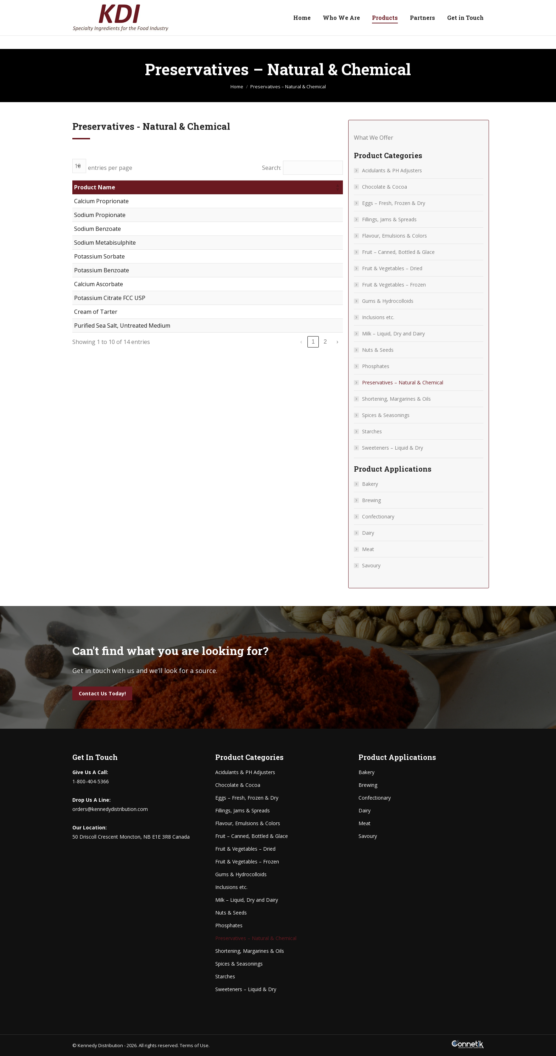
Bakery (370, 483)
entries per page (110, 168)
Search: (271, 168)
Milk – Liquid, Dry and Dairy (393, 333)
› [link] (337, 342)
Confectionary (378, 516)
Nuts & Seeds (378, 349)
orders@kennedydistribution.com (171, 7)
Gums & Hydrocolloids (387, 301)
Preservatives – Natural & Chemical (402, 382)
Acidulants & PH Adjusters (392, 170)
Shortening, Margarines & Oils (396, 398)
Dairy (368, 532)
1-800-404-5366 (97, 7)
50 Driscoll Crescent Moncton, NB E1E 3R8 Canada (426, 7)
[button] (337, 187)
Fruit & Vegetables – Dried (392, 268)
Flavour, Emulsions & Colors (394, 235)
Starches (372, 431)
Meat (368, 549)
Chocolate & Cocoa (384, 186)
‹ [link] (301, 342)
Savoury (371, 565)
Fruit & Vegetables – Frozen (394, 284)
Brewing (371, 500)
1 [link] (313, 342)
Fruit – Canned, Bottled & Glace (398, 252)
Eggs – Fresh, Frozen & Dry (393, 203)
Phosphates (375, 366)
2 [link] (325, 342)
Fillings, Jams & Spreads (389, 219)
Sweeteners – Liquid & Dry (392, 447)
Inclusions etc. (378, 317)
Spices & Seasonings (386, 415)
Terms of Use (194, 1045)
